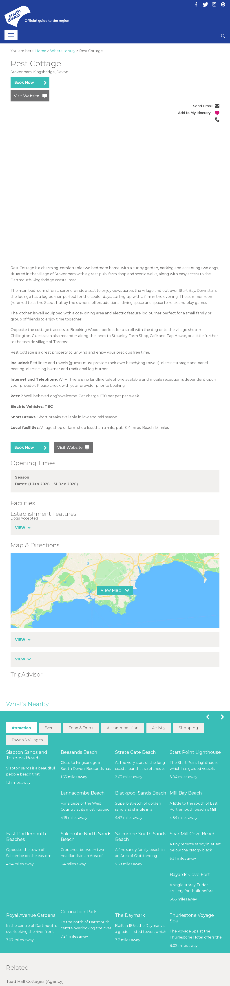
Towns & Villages (27, 740)
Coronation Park (79, 911)
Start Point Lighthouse (195, 752)
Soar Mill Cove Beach (193, 833)
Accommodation (123, 728)
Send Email (203, 106)
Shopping (188, 728)
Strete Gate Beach (135, 752)
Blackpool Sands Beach (140, 792)
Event (49, 728)
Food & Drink (81, 728)
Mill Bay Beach (186, 792)
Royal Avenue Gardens (30, 915)
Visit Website (26, 96)
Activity (158, 728)
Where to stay (62, 51)
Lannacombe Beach (83, 792)
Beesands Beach (79, 752)
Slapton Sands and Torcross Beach (26, 754)
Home (40, 51)
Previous (207, 717)
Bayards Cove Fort (190, 874)
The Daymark (130, 915)
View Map (111, 590)
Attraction (21, 728)
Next (222, 717)
